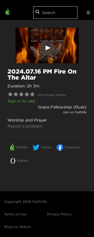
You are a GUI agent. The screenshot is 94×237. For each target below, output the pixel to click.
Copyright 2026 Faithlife (25, 201)
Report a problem (25, 126)
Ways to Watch (17, 226)
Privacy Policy (59, 214)
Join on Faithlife (74, 112)
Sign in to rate (21, 100)
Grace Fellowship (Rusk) (62, 106)
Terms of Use (15, 214)
